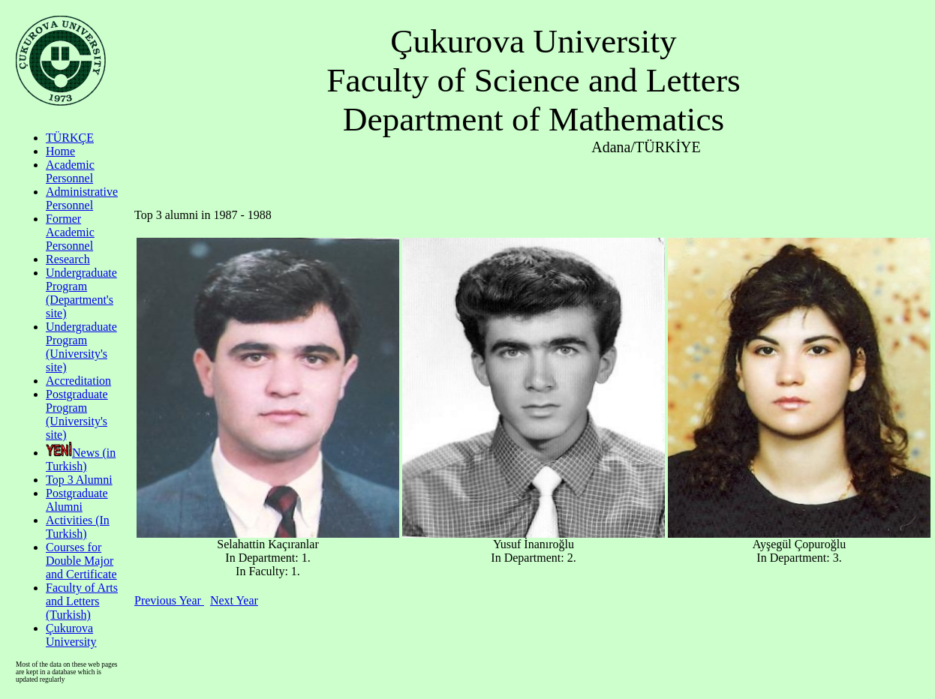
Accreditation (78, 380)
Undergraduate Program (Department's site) (81, 293)
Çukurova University (71, 635)
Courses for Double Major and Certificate (81, 560)
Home (60, 151)
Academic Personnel (70, 171)
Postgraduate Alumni (77, 500)
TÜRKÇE (70, 137)
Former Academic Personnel (70, 232)
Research (68, 259)
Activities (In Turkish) (78, 527)
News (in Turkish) (81, 459)
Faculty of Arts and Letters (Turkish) (82, 601)
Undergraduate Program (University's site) (81, 347)
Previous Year (169, 600)
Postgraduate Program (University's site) (77, 414)
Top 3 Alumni (79, 479)
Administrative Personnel (82, 198)
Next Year (234, 600)
